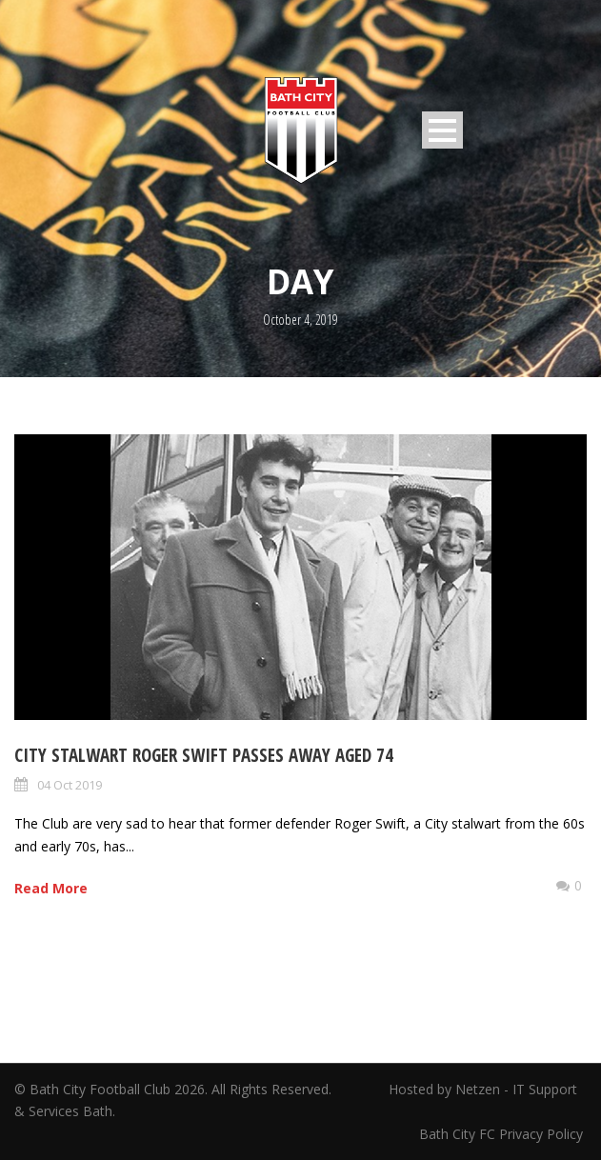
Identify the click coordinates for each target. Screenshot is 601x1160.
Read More (51, 888)
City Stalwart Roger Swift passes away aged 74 (203, 755)
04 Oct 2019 (69, 784)
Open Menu (442, 130)
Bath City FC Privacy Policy (503, 1134)
